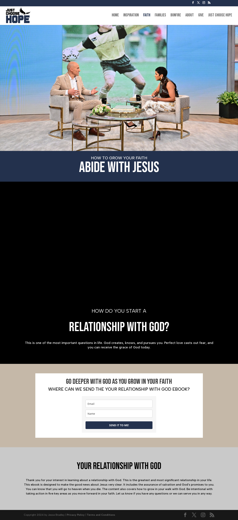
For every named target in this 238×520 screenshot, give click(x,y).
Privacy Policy (76, 514)
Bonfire (176, 16)
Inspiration (131, 16)
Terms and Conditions (101, 514)
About (189, 16)
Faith (146, 16)
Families (160, 16)
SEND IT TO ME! (119, 425)
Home (115, 16)
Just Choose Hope (220, 16)
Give (201, 16)
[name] (119, 414)
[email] (119, 404)
